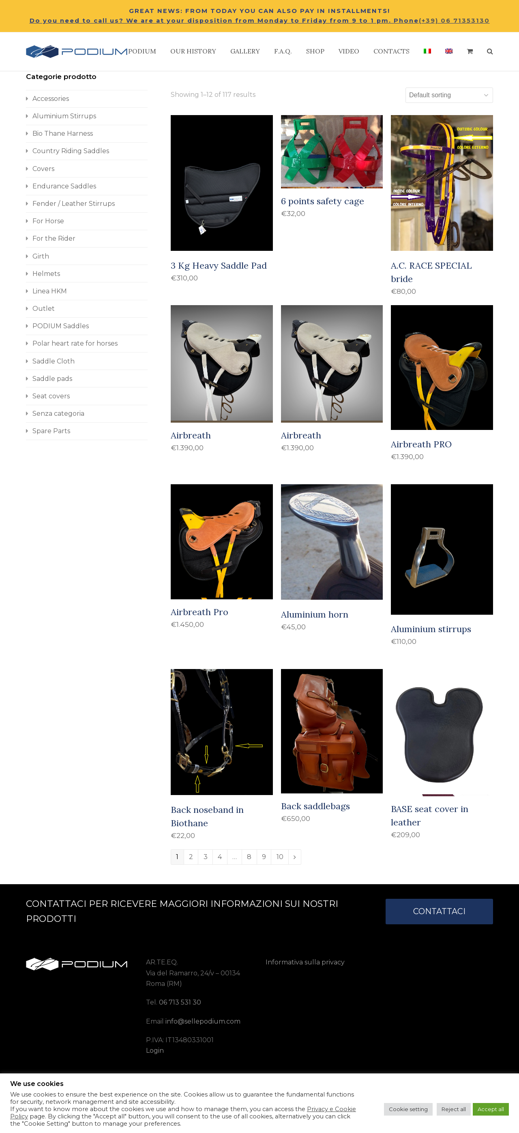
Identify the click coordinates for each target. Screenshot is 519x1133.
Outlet (43, 308)
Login (155, 1050)
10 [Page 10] (280, 857)
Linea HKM (49, 291)
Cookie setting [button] (408, 1109)
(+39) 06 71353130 (454, 20)
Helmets (46, 274)
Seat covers (51, 396)
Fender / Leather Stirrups (73, 203)
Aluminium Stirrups (64, 116)
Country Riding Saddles (70, 151)
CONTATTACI (439, 911)
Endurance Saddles (64, 186)
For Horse (48, 221)
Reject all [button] (454, 1109)
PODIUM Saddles (60, 326)
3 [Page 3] (206, 857)
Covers (43, 169)
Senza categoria (58, 413)
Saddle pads (52, 379)
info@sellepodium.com (202, 1021)
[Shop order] (449, 95)
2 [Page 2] (191, 857)
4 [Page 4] (220, 857)
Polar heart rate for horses (75, 343)
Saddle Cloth (53, 361)
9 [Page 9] (264, 857)
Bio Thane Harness (62, 133)
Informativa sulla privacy (305, 962)
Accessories (50, 99)
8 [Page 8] (249, 857)
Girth (40, 256)
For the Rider (53, 238)
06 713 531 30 (180, 1002)
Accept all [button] (491, 1109)
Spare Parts (51, 431)
